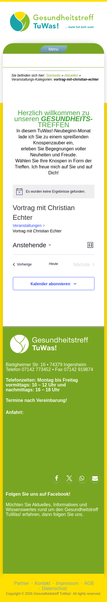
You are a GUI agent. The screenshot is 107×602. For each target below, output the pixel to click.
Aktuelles (71, 75)
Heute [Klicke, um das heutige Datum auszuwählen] (53, 264)
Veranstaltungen (27, 225)
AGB (89, 583)
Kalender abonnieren (50, 284)
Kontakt (42, 583)
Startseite (53, 75)
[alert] (53, 191)
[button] (56, 478)
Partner (21, 583)
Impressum (67, 583)
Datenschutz (54, 588)
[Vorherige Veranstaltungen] (22, 265)
